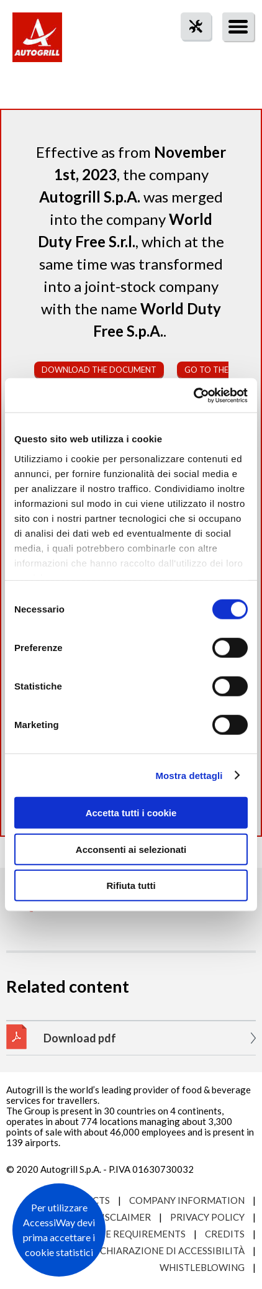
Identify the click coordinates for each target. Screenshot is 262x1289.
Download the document (99, 370)
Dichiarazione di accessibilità (167, 1250)
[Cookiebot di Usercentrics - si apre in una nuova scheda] (193, 395)
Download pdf (79, 1038)
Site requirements (138, 1233)
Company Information (187, 1200)
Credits (225, 1233)
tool (189, 49)
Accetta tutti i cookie (131, 813)
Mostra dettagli (188, 775)
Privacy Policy (207, 1217)
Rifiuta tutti (130, 885)
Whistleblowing (202, 1267)
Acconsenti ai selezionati (131, 849)
